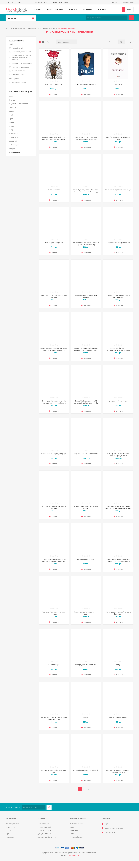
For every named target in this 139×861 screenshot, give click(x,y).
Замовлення (74, 830)
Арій (11, 119)
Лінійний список (43, 42)
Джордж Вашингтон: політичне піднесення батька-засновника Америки (86, 139)
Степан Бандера (54, 190)
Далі (92, 789)
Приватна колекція (18, 71)
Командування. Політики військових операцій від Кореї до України (53, 349)
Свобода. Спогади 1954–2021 (86, 84)
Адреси (72, 827)
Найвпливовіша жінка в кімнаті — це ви (86, 613)
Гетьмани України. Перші (86, 559)
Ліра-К (11, 126)
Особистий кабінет (76, 824)
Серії (7, 834)
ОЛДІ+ (11, 130)
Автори (8, 830)
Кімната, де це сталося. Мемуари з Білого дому (118, 613)
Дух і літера (13, 137)
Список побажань (76, 837)
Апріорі (12, 111)
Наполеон (118, 84)
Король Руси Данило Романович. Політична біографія (118, 771)
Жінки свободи (53, 665)
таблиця (40, 42)
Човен (11, 122)
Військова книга (43, 824)
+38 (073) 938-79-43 (13, 2)
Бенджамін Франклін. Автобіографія (86, 770)
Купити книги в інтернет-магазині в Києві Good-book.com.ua (76, 853)
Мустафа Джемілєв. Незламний (86, 665)
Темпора (12, 107)
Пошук (131, 17)
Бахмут (86, 717)
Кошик (72, 834)
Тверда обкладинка (19, 83)
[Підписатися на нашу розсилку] (33, 807)
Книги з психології (44, 827)
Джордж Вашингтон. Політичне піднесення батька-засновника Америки (53, 139)
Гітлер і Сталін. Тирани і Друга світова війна (118, 296)
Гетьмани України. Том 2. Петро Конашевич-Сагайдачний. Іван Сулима (53, 561)
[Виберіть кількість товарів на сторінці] (121, 42)
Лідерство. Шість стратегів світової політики (54, 296)
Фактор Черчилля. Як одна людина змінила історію (54, 718)
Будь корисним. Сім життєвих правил (86, 296)
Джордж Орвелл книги (46, 834)
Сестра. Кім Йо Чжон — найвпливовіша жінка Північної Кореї (118, 350)
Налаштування (128, 2)
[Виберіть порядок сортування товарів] (66, 42)
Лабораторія (14, 145)
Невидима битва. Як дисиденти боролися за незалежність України (118, 507)
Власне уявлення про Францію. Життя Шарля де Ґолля (118, 455)
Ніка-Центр (13, 100)
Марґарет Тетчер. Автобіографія (86, 454)
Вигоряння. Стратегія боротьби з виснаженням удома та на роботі (86, 349)
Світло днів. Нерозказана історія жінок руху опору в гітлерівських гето (54, 403)
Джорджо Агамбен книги (47, 837)
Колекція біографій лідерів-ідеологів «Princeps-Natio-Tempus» (22, 57)
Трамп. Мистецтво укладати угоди (53, 454)
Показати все (14, 153)
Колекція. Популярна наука (22, 63)
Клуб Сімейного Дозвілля (18, 104)
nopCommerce (74, 855)
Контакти (102, 9)
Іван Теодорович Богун (53, 84)
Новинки (73, 9)
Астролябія (13, 141)
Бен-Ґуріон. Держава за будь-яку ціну (118, 138)
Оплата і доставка (55, 9)
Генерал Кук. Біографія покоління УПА (53, 771)
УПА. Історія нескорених (54, 243)
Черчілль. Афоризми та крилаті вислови (53, 613)
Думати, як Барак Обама (118, 401)
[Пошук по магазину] (106, 17)
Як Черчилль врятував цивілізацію (118, 190)
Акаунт (114, 2)
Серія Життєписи (18, 75)
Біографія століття (18, 48)
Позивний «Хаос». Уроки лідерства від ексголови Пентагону (86, 244)
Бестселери (87, 9)
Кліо (10, 96)
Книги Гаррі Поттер (45, 830)
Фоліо (11, 115)
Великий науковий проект (21, 52)
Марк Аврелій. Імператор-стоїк (118, 243)
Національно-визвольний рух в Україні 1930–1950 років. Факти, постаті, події (118, 561)
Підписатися (49, 807)
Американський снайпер (118, 717)
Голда (118, 665)
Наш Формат (14, 134)
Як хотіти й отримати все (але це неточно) (54, 507)
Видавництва (10, 827)
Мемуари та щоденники (20, 67)
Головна (37, 9)
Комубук (12, 149)
